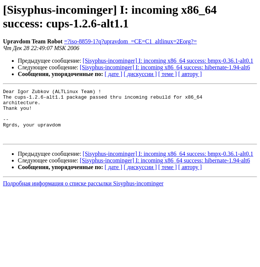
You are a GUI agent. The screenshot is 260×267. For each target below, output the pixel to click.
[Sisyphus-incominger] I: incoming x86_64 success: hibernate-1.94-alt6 (165, 67)
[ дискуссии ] (140, 74)
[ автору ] (189, 74)
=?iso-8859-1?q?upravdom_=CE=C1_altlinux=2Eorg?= (130, 41)
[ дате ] (113, 74)
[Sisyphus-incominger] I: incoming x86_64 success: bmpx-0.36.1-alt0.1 (168, 60)
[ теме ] (167, 74)
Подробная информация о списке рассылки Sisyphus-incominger (83, 193)
